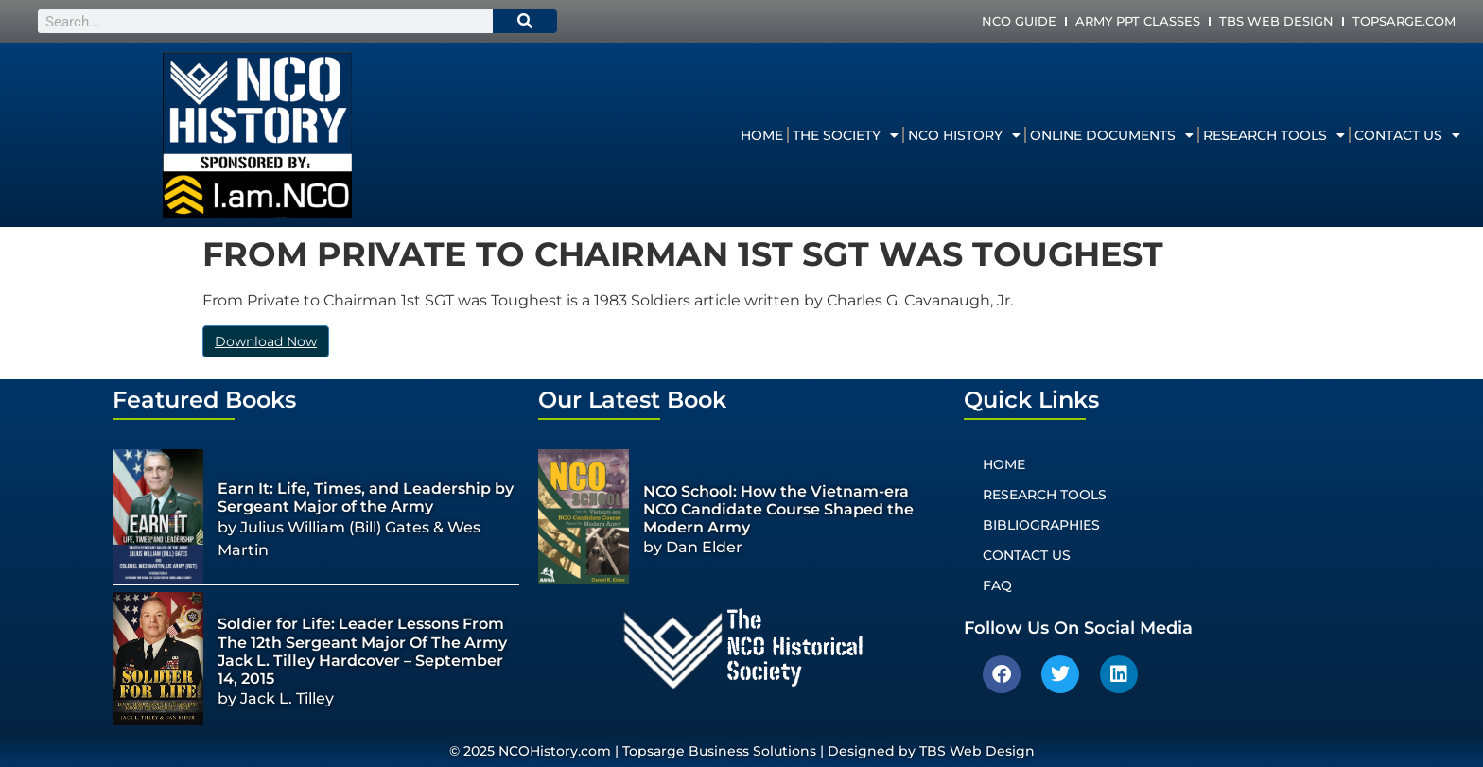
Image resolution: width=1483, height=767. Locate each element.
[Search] (525, 21)
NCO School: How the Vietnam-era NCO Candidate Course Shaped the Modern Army (778, 509)
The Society (846, 135)
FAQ (997, 585)
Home (762, 135)
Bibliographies (1041, 524)
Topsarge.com (1404, 20)
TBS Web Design (1276, 20)
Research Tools (1274, 135)
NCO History (964, 135)
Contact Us (1407, 135)
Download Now (266, 341)
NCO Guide (1019, 20)
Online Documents (1112, 135)
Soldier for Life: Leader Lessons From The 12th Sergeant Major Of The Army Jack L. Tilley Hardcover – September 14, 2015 (362, 651)
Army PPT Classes (1137, 20)
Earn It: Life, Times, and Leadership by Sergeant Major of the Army (366, 497)
